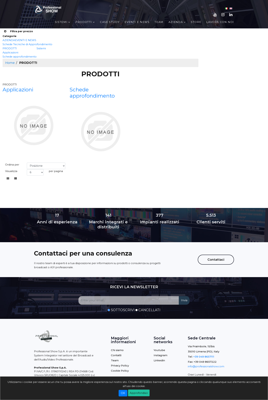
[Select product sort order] (46, 166)
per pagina (56, 171)
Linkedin (159, 360)
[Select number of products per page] (35, 172)
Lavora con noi (220, 22)
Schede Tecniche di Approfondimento (27, 44)
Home (10, 63)
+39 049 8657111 (203, 356)
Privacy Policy (120, 365)
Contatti (116, 355)
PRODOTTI (83, 22)
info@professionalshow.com (206, 366)
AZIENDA (176, 22)
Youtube (159, 350)
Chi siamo (117, 350)
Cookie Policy (120, 370)
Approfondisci (139, 393)
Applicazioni (10, 52)
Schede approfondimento (20, 56)
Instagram (160, 355)
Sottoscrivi (123, 310)
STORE (196, 22)
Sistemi (61, 22)
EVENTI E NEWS (137, 22)
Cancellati (149, 310)
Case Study (109, 22)
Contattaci (215, 260)
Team (159, 22)
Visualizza (11, 171)
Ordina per (12, 164)
